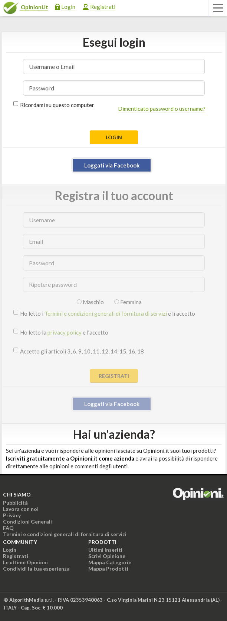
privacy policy (64, 332)
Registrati (102, 6)
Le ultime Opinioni (25, 562)
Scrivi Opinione (106, 556)
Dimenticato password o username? (161, 108)
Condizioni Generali (27, 521)
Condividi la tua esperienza (36, 568)
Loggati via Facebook (111, 165)
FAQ (8, 528)
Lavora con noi (21, 509)
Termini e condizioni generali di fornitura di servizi (106, 313)
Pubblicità (15, 502)
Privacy (12, 515)
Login (68, 6)
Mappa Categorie (109, 562)
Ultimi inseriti (105, 550)
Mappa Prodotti (108, 568)
